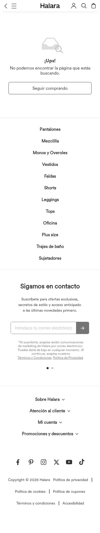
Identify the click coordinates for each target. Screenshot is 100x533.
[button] (5, 5)
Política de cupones (69, 491)
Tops (50, 211)
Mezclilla (50, 141)
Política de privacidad (70, 480)
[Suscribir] (82, 328)
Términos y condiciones (35, 503)
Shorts (50, 187)
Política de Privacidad (68, 358)
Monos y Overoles (50, 152)
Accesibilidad (73, 503)
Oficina (50, 223)
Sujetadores (50, 258)
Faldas (50, 176)
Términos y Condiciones (34, 358)
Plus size (50, 234)
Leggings (50, 199)
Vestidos (50, 164)
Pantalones (50, 129)
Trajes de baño (50, 246)
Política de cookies (30, 491)
